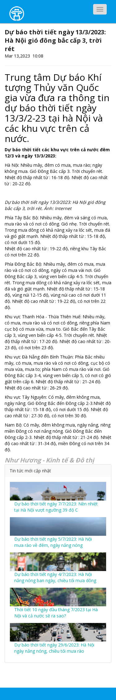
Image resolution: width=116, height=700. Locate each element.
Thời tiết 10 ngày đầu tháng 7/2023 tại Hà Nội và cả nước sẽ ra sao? (56, 613)
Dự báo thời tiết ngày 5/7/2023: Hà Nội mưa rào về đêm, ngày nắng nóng (53, 542)
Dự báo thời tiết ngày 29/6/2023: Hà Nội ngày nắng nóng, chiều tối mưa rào (54, 648)
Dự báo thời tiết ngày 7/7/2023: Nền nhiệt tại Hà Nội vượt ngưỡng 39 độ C (56, 507)
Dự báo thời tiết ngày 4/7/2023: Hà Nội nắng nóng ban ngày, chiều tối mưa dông (55, 577)
